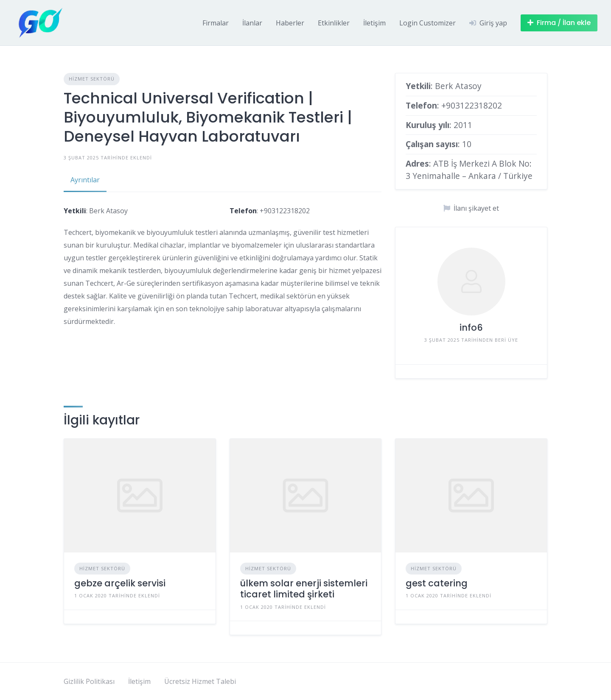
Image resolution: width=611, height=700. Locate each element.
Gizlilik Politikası (89, 681)
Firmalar (215, 23)
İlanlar (252, 23)
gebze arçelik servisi (119, 583)
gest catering (437, 583)
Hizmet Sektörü (92, 78)
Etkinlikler (334, 23)
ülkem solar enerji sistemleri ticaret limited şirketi (303, 588)
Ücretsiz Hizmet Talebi (200, 681)
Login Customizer (427, 23)
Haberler (290, 23)
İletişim (374, 23)
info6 (471, 327)
